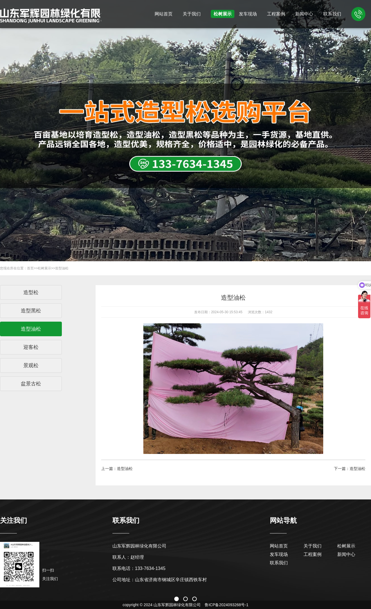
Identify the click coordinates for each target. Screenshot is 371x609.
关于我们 (192, 14)
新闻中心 (304, 14)
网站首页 (164, 14)
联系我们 (332, 14)
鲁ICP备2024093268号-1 (226, 605)
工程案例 (276, 14)
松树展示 (223, 14)
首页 (30, 268)
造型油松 (62, 268)
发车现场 (248, 14)
